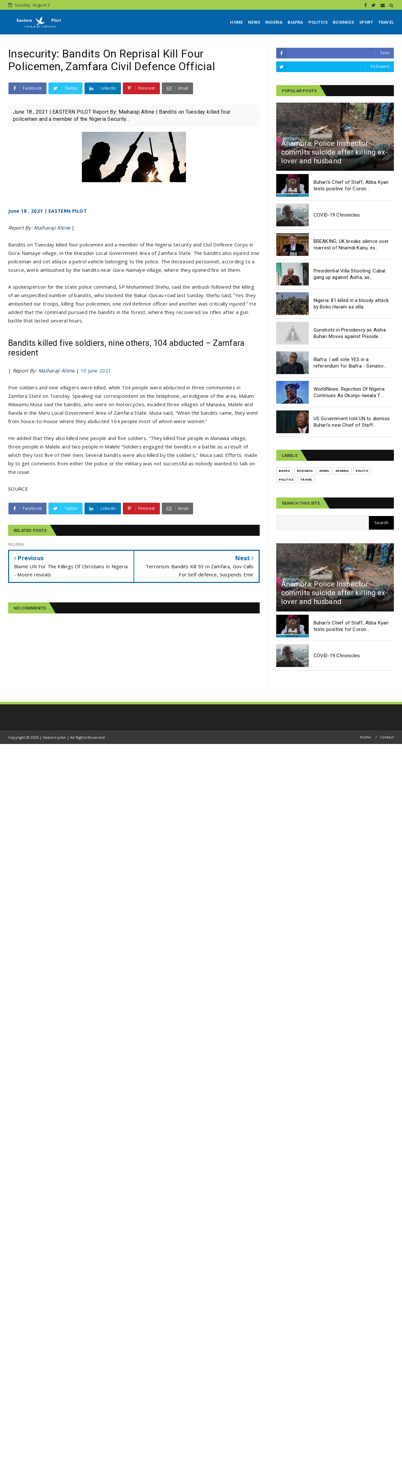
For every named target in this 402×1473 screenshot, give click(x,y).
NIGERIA (273, 22)
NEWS (254, 22)
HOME (236, 22)
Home (365, 737)
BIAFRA (295, 22)
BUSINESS (343, 22)
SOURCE (18, 488)
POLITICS (318, 22)
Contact (387, 737)
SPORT (366, 22)
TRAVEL (386, 22)
